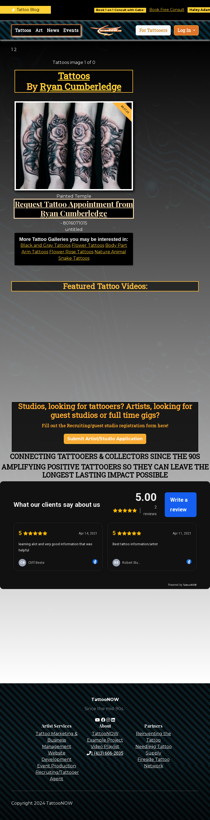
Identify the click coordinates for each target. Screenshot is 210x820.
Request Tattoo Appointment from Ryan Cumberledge (74, 208)
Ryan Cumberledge (80, 86)
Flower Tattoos (88, 245)
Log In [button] (184, 30)
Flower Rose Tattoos (71, 251)
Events (70, 30)
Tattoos (23, 30)
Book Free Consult (170, 9)
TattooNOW (105, 733)
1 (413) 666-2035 (105, 753)
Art (39, 30)
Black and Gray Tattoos (45, 245)
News (53, 30)
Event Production (56, 765)
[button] (153, 30)
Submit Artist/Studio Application (105, 438)
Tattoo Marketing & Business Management (57, 740)
